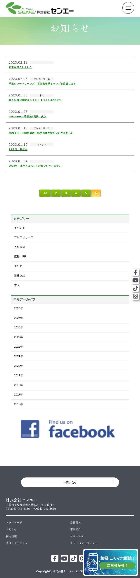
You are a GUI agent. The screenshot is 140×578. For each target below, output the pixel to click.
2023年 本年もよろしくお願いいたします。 (35, 166)
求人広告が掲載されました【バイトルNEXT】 (36, 100)
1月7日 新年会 (18, 149)
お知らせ (11, 529)
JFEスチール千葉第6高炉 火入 (27, 116)
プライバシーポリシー (83, 543)
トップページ (14, 522)
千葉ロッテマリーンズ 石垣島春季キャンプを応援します (42, 83)
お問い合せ (77, 536)
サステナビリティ (17, 543)
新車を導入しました (20, 67)
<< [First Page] (45, 193)
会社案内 (75, 522)
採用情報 (11, 536)
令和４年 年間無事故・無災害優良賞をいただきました (41, 133)
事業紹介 (75, 529)
